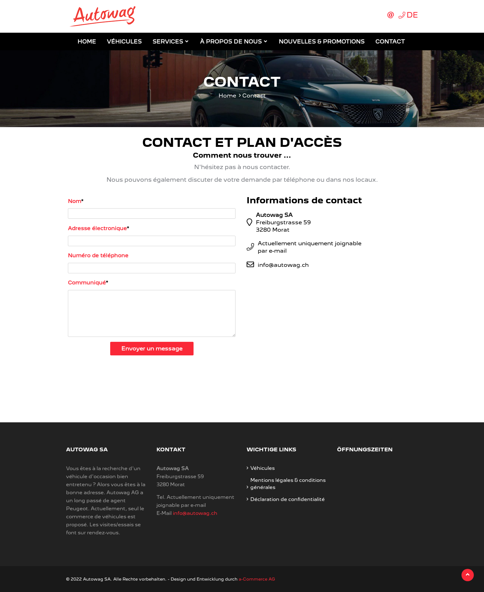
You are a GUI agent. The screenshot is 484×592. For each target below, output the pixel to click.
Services (167, 41)
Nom (74, 201)
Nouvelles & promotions (322, 41)
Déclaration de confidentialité (287, 499)
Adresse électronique (97, 228)
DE (412, 15)
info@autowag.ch (283, 265)
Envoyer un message (151, 348)
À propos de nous (231, 41)
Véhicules (124, 41)
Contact (390, 41)
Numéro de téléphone (98, 255)
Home (86, 41)
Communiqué (87, 282)
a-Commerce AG (257, 579)
